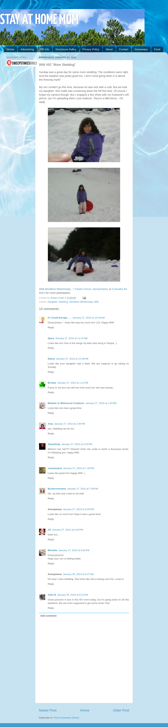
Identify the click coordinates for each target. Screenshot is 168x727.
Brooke (52, 382)
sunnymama (55, 468)
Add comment (48, 615)
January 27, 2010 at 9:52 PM (73, 550)
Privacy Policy (90, 49)
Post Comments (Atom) (66, 717)
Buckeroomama (57, 488)
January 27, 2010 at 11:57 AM (71, 338)
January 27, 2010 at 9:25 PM (67, 529)
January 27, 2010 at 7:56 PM (82, 488)
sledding (63, 301)
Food (157, 49)
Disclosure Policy (65, 49)
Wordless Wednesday (58, 289)
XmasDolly (54, 444)
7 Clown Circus (82, 289)
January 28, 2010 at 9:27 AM (78, 574)
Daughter (52, 301)
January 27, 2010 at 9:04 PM (78, 509)
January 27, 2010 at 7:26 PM (78, 468)
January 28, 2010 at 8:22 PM (72, 594)
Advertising (27, 49)
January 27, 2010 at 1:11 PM (72, 382)
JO (49, 529)
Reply (51, 327)
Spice (51, 338)
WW (96, 301)
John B (52, 594)
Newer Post (48, 710)
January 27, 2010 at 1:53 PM (101, 403)
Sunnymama (99, 289)
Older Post (121, 710)
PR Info (44, 49)
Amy (50, 423)
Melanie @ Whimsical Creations (66, 403)
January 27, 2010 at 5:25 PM (76, 444)
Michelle (52, 550)
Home (10, 49)
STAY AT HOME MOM (39, 20)
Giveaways (141, 49)
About (109, 49)
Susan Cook (57, 297)
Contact (123, 49)
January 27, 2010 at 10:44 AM (88, 317)
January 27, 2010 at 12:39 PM (72, 358)
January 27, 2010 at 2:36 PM (69, 423)
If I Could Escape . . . (59, 317)
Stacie (51, 358)
